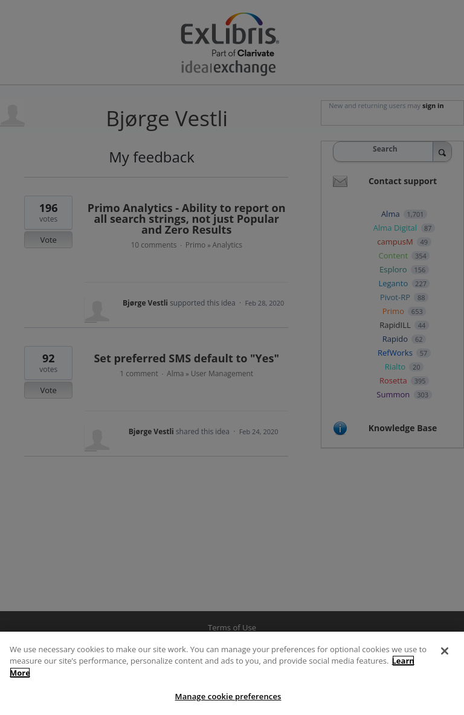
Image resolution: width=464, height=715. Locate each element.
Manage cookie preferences (228, 696)
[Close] (444, 651)
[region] (232, 673)
